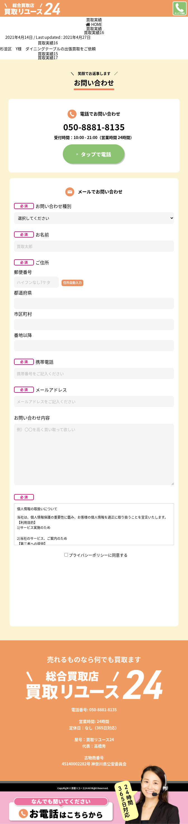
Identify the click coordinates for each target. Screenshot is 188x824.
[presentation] (94, 576)
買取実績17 (48, 57)
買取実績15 (48, 53)
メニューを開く (164, 8)
